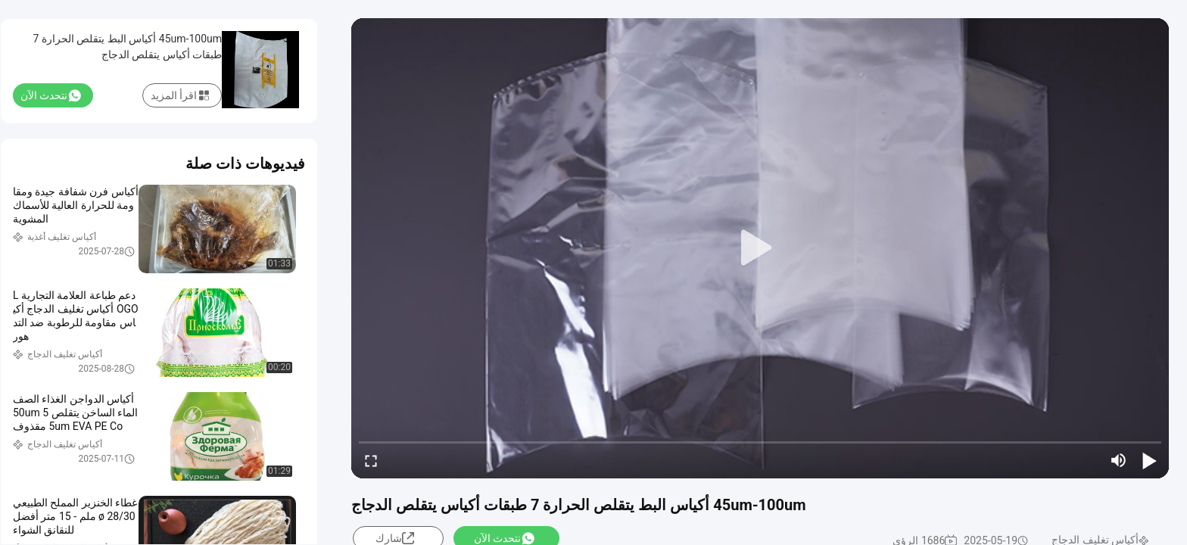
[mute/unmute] (1119, 460)
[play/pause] (1149, 460)
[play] (760, 248)
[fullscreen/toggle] (371, 460)
